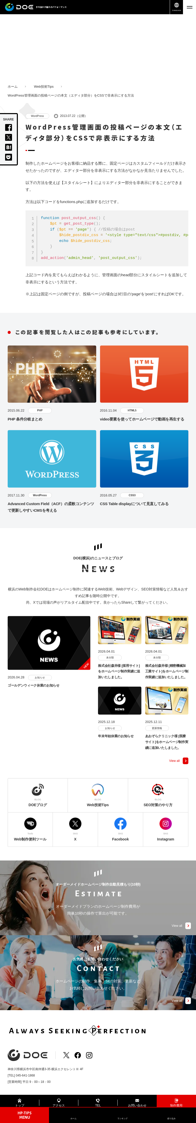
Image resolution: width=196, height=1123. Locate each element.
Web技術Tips (44, 86)
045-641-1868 (25, 1076)
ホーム (13, 86)
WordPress (37, 116)
